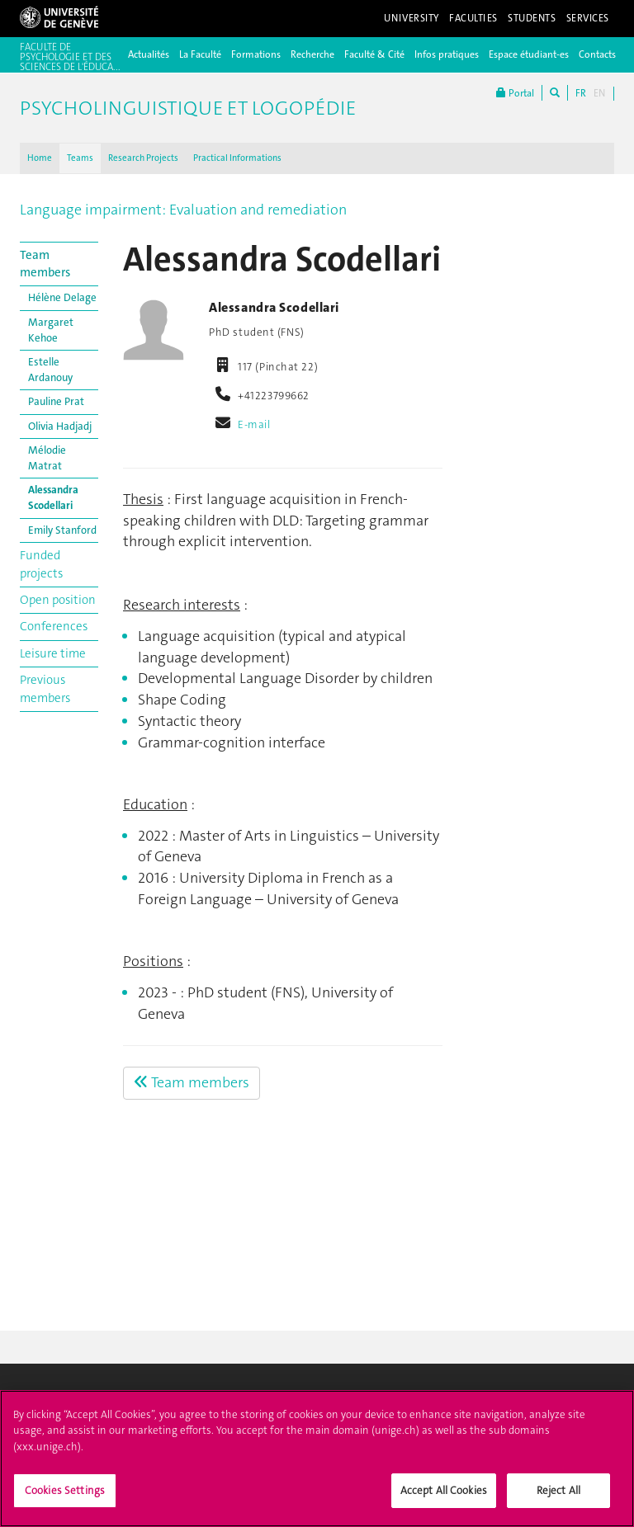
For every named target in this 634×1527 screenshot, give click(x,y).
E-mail (254, 424)
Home (39, 158)
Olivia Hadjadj (60, 426)
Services (588, 18)
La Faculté (200, 54)
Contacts (597, 54)
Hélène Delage (62, 297)
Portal (515, 93)
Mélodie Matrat (47, 458)
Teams (80, 158)
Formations (256, 54)
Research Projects (143, 158)
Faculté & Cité (374, 54)
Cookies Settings (65, 1499)
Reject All (558, 1499)
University (411, 18)
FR (580, 93)
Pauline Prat (56, 401)
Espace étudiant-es (529, 54)
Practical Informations (237, 158)
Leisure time (53, 653)
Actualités (148, 54)
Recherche (312, 54)
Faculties (473, 18)
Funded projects (41, 564)
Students (532, 18)
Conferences (54, 626)
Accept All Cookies (443, 1499)
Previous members (45, 688)
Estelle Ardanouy (50, 369)
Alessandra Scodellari (53, 497)
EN (599, 93)
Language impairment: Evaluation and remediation (183, 209)
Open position (58, 599)
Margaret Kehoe (50, 330)
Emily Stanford (62, 530)
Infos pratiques (446, 54)
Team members (45, 263)
